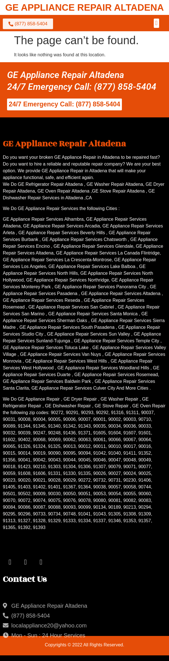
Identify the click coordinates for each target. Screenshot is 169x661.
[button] (156, 23)
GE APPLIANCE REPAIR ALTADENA (84, 7)
